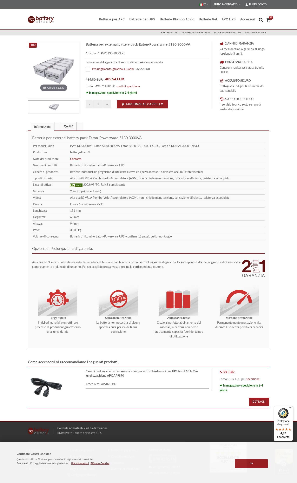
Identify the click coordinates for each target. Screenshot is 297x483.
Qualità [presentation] (68, 126)
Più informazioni (80, 463)
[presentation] (57, 126)
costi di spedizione (128, 86)
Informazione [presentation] (42, 126)
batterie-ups (169, 32)
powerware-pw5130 (227, 32)
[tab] (42, 126)
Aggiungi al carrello (142, 104)
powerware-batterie (196, 32)
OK (251, 463)
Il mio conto (256, 4)
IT (203, 4)
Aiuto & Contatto (226, 4)
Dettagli (259, 401)
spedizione (252, 379)
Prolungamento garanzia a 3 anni (113, 69)
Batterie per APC (112, 19)
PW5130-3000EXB (255, 32)
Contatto (75, 159)
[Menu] (290, 408)
